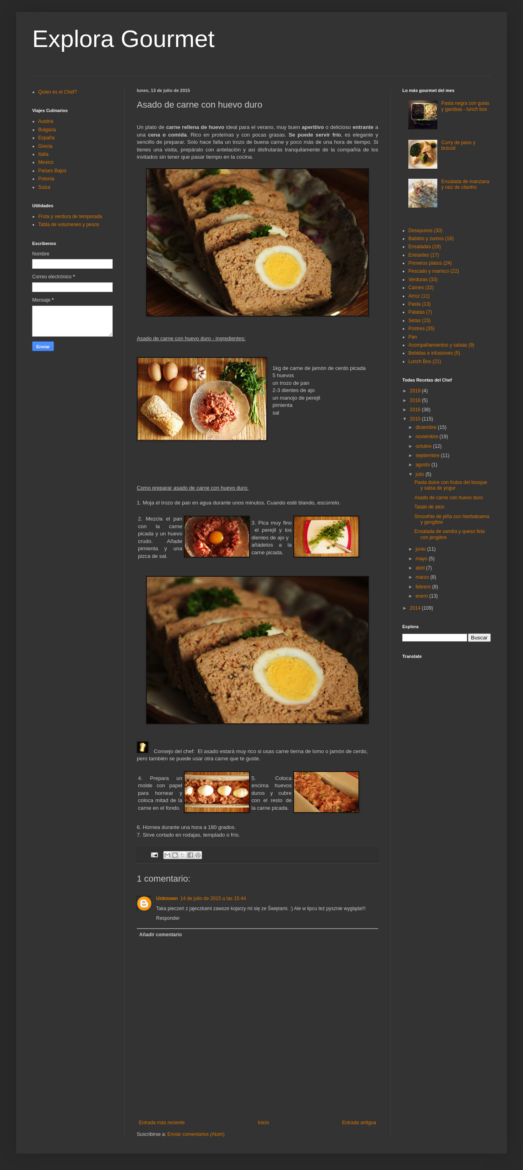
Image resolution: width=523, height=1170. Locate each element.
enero (422, 596)
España (46, 138)
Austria (45, 121)
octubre (424, 446)
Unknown (167, 898)
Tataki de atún (429, 507)
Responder (168, 918)
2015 (416, 419)
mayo (422, 559)
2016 (416, 409)
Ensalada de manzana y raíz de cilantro (465, 184)
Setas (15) (419, 320)
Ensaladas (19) (424, 246)
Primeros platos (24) (430, 263)
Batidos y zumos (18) (431, 238)
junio (421, 549)
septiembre (428, 455)
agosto (423, 465)
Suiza (44, 187)
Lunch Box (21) (424, 361)
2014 (416, 608)
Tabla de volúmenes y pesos (68, 224)
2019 (416, 391)
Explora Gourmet (123, 38)
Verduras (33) (423, 279)
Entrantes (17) (423, 255)
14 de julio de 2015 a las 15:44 (213, 898)
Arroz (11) (419, 296)
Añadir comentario (160, 934)
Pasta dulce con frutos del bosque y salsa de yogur (450, 485)
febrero (424, 587)
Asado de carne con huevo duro (448, 497)
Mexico (46, 162)
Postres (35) (421, 328)
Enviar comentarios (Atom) (195, 1134)
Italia (43, 154)
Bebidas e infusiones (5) (434, 353)
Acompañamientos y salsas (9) (441, 345)
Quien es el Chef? (57, 92)
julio (421, 474)
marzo (423, 577)
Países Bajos (52, 171)
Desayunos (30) (425, 230)
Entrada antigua (359, 1122)
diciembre (427, 427)
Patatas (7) (420, 312)
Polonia (46, 179)
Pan (412, 337)
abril (421, 568)
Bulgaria (47, 130)
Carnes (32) (421, 287)
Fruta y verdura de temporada (70, 216)
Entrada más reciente (162, 1122)
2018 (416, 400)
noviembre (427, 436)
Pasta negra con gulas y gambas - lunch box (465, 106)
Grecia (45, 146)
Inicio (263, 1122)
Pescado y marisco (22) (433, 271)
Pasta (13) (419, 304)
